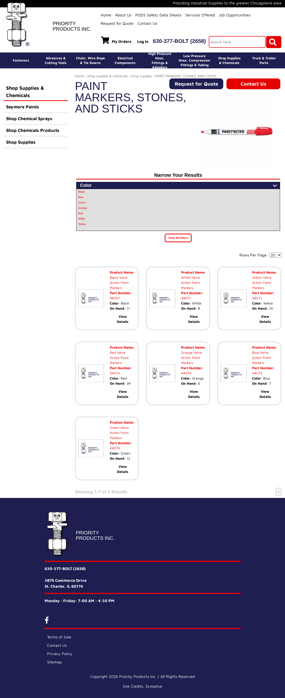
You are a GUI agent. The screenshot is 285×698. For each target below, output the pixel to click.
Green (82, 202)
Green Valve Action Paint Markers (119, 432)
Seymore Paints (22, 106)
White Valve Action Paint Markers (190, 282)
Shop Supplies (21, 142)
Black (81, 191)
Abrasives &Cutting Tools (55, 60)
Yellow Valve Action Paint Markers (262, 282)
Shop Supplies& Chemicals (229, 60)
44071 (186, 298)
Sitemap (54, 662)
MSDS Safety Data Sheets (158, 15)
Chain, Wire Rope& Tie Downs (90, 60)
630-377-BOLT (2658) (179, 41)
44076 (115, 448)
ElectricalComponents (125, 60)
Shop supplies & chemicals (107, 76)
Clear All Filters (178, 237)
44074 (186, 373)
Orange (82, 207)
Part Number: (121, 293)
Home (106, 15)
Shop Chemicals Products (32, 130)
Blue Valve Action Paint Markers (261, 357)
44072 (257, 298)
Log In (143, 41)
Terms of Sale (59, 637)
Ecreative (154, 686)
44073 (115, 373)
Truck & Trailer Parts (264, 60)
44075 (257, 373)
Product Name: (122, 272)
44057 (115, 298)
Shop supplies (141, 76)
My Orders (116, 40)
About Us (123, 15)
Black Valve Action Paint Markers (119, 282)
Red (80, 213)
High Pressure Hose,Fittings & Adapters (159, 60)
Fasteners (21, 60)
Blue (81, 197)
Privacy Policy (60, 653)
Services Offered (200, 15)
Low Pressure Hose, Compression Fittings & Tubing (194, 60)
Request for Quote (117, 23)
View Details (122, 319)
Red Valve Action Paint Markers (119, 357)
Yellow (82, 224)
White (81, 218)
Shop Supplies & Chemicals (25, 91)
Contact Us (147, 23)
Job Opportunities (234, 15)
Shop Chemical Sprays (29, 118)
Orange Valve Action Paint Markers (191, 357)
